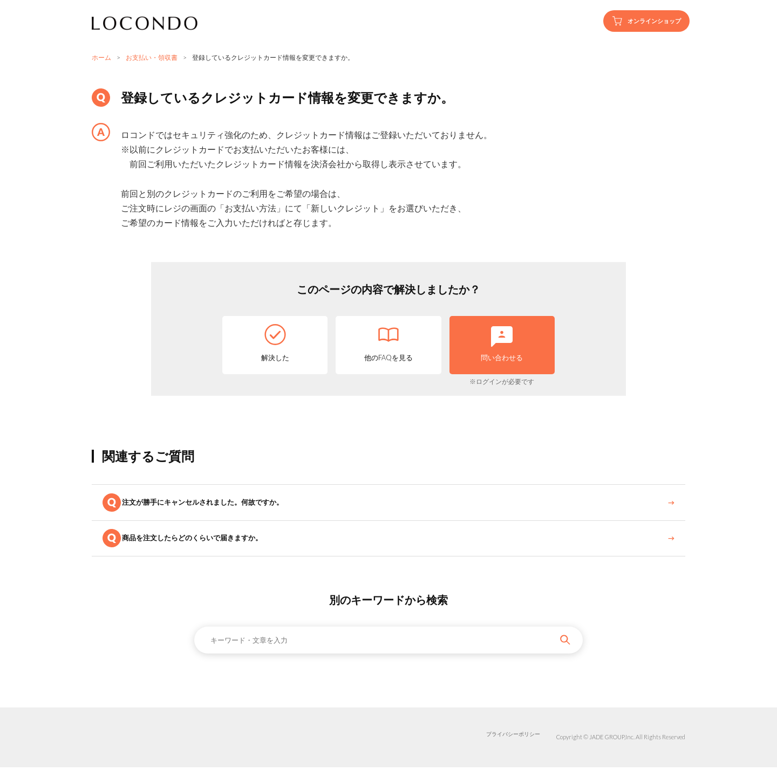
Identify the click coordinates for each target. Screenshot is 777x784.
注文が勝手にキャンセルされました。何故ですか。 (218, 506)
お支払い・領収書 (152, 57)
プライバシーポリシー (510, 754)
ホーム (101, 57)
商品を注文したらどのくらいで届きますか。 (207, 550)
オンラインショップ (637, 21)
